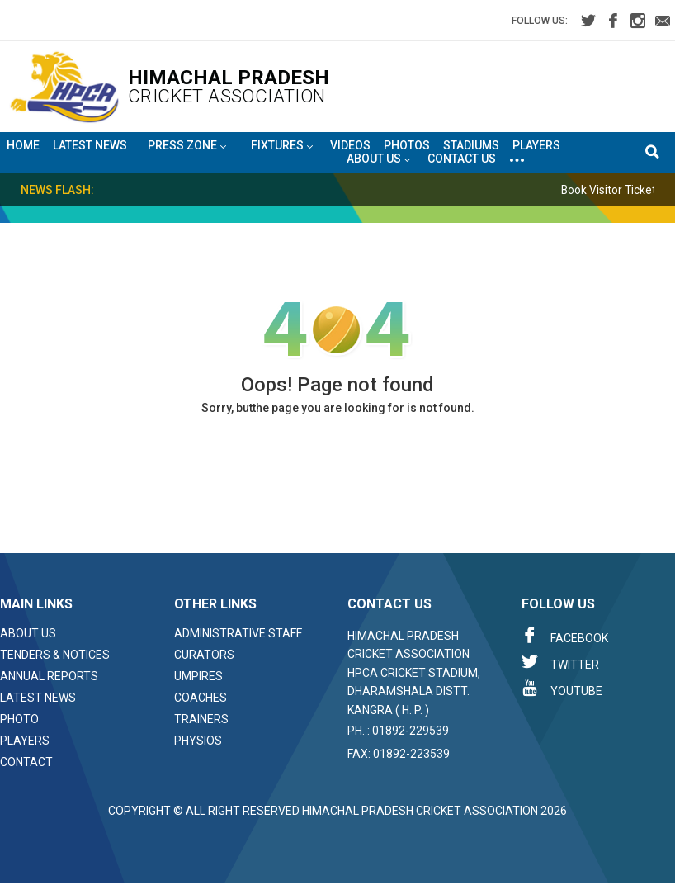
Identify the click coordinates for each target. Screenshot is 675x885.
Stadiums (471, 145)
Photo (19, 719)
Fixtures (282, 146)
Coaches (200, 697)
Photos (407, 145)
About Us (28, 633)
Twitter (560, 662)
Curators (204, 654)
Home (23, 145)
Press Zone (187, 146)
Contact (26, 762)
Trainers (201, 719)
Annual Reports (49, 676)
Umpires (198, 676)
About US (378, 159)
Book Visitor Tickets (617, 189)
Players (536, 145)
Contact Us (461, 158)
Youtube (562, 688)
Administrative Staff (238, 633)
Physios (198, 740)
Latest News (90, 145)
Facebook (565, 636)
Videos (350, 145)
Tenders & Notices (55, 654)
